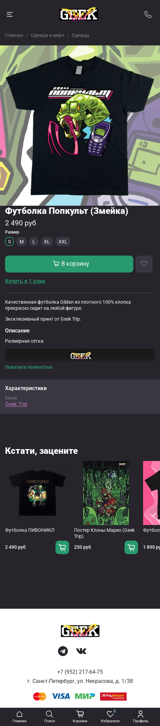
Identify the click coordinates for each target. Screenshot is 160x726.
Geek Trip (16, 404)
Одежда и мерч (47, 35)
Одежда (80, 35)
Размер (12, 232)
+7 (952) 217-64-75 (80, 672)
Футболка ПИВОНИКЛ (29, 530)
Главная (14, 35)
